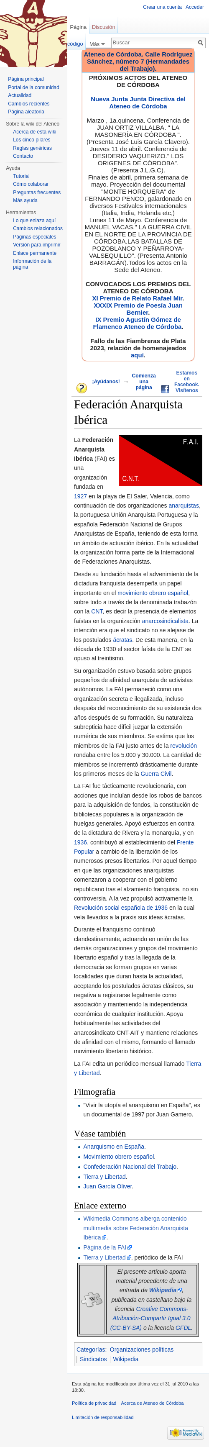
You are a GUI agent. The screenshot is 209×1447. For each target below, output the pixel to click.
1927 (80, 496)
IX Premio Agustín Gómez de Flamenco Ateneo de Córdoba (137, 323)
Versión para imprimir (36, 245)
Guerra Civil (156, 773)
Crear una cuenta (162, 7)
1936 (80, 842)
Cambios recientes (28, 104)
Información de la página (32, 264)
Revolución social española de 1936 (121, 907)
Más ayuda (25, 200)
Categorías (90, 1349)
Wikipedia (126, 1359)
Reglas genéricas (32, 148)
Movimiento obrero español (118, 1156)
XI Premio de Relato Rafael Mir (137, 298)
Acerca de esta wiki (34, 132)
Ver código (70, 44)
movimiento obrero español (152, 593)
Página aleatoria (26, 112)
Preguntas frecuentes (37, 192)
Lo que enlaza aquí (34, 220)
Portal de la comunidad (33, 87)
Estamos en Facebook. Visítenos (186, 381)
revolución (183, 745)
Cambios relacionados (38, 228)
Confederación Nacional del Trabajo (129, 1166)
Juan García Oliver (107, 1186)
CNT (96, 611)
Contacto (23, 156)
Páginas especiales (34, 237)
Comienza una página (143, 381)
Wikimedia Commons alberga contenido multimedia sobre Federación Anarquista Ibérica (135, 1228)
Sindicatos (93, 1359)
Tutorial (21, 176)
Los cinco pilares (31, 140)
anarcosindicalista (165, 621)
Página (78, 27)
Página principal (25, 79)
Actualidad (19, 95)
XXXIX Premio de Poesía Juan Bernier (138, 309)
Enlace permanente (34, 253)
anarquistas (184, 505)
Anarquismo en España (113, 1146)
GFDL (183, 1327)
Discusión (103, 27)
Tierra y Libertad (104, 1176)
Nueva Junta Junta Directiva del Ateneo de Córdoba (138, 102)
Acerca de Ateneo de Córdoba (152, 1403)
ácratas (122, 639)
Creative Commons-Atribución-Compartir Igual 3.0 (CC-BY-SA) (150, 1318)
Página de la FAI (104, 1247)
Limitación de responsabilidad (102, 1417)
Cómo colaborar (30, 184)
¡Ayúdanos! (106, 382)
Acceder (195, 7)
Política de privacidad (94, 1403)
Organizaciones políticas (142, 1349)
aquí (137, 355)
